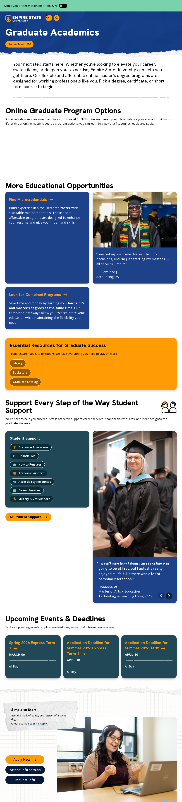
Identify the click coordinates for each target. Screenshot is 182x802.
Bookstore (20, 373)
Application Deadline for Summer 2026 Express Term (91, 648)
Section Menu (19, 44)
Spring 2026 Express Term (32, 645)
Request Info (25, 780)
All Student (28, 517)
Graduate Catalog (25, 382)
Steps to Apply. (38, 724)
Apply (24, 760)
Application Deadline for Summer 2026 (149, 648)
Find (37, 199)
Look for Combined (46, 294)
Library (18, 363)
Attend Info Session (25, 770)
